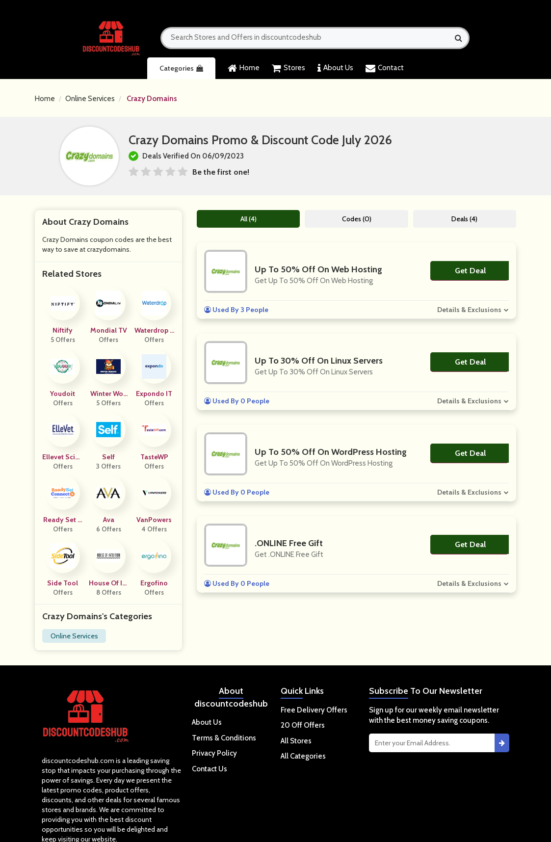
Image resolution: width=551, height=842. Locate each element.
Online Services (90, 98)
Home (244, 68)
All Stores (296, 741)
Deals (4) (464, 218)
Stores (288, 68)
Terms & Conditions (224, 738)
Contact (385, 68)
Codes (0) (356, 218)
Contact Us (209, 768)
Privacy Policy (214, 753)
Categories (181, 68)
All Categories (303, 756)
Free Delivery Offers (314, 710)
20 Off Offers (303, 725)
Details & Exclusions (469, 309)
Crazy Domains (152, 98)
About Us (335, 68)
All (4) (248, 218)
